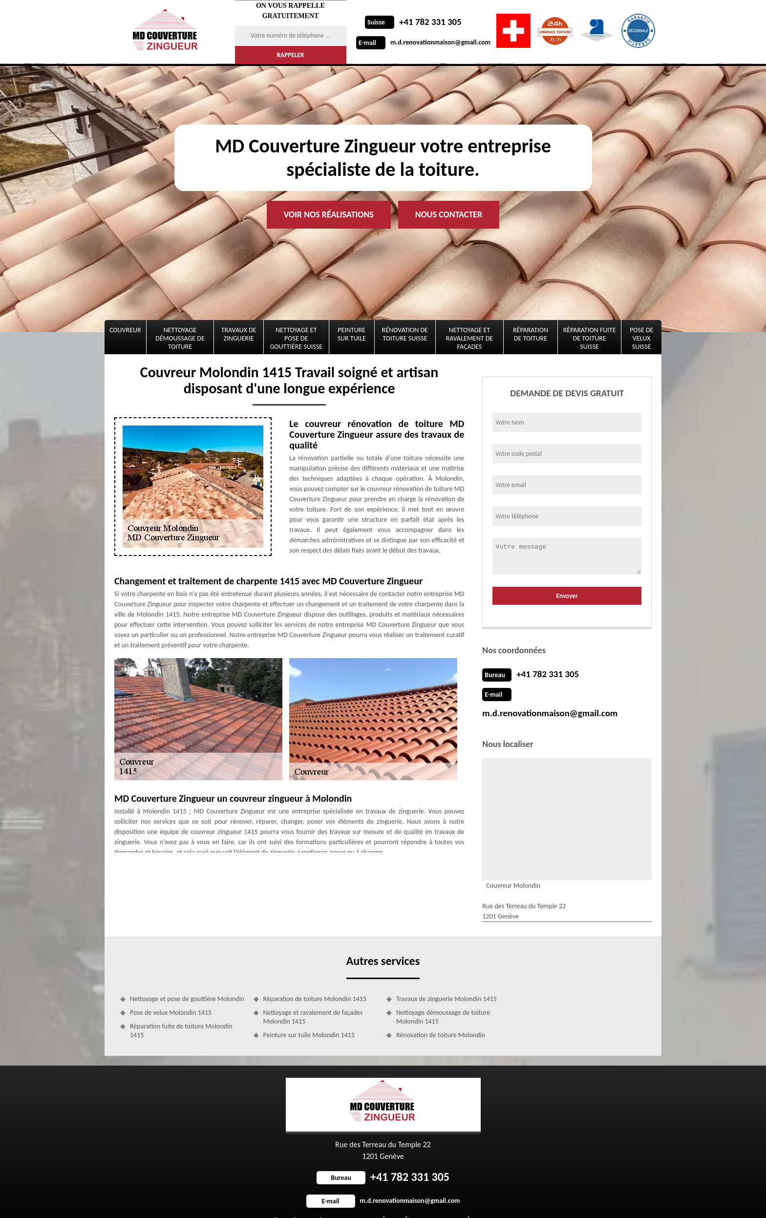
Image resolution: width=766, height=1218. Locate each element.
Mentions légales (457, 1201)
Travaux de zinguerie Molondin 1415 (446, 979)
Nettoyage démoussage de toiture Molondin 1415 (443, 997)
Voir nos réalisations (329, 214)
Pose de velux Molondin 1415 (171, 993)
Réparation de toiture (530, 334)
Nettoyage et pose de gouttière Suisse (296, 338)
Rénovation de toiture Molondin (440, 1015)
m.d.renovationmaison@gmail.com (423, 42)
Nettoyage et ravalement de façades (469, 338)
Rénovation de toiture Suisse (405, 334)
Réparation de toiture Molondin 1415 (315, 979)
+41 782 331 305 (412, 22)
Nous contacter (448, 214)
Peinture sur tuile (352, 334)
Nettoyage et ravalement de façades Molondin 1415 (313, 997)
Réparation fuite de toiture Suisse (589, 338)
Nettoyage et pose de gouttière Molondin (187, 979)
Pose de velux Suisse (641, 338)
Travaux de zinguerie (238, 334)
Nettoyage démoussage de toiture (180, 338)
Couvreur (125, 330)
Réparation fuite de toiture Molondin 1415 (181, 1011)
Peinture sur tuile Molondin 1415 (309, 1015)
